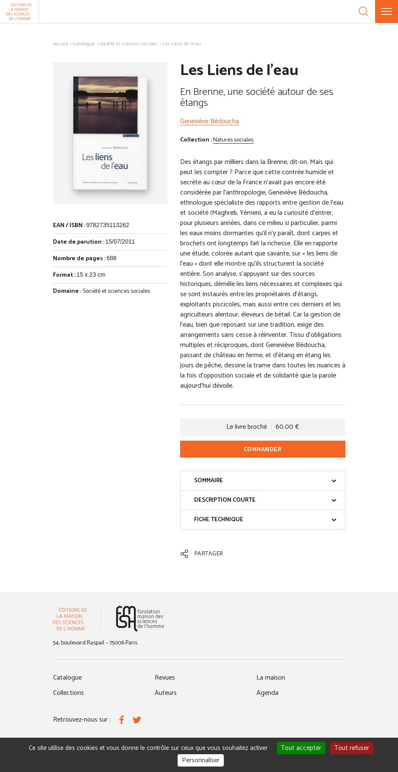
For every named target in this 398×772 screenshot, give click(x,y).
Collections (68, 693)
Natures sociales (233, 140)
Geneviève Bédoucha (209, 121)
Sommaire (265, 481)
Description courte (265, 500)
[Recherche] (363, 11)
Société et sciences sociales (129, 44)
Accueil (60, 44)
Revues (165, 677)
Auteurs (166, 693)
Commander (263, 450)
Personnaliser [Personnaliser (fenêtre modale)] (201, 760)
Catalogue (84, 44)
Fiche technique (265, 520)
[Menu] (386, 11)
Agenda (267, 693)
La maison (270, 677)
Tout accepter (301, 748)
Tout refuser (351, 748)
